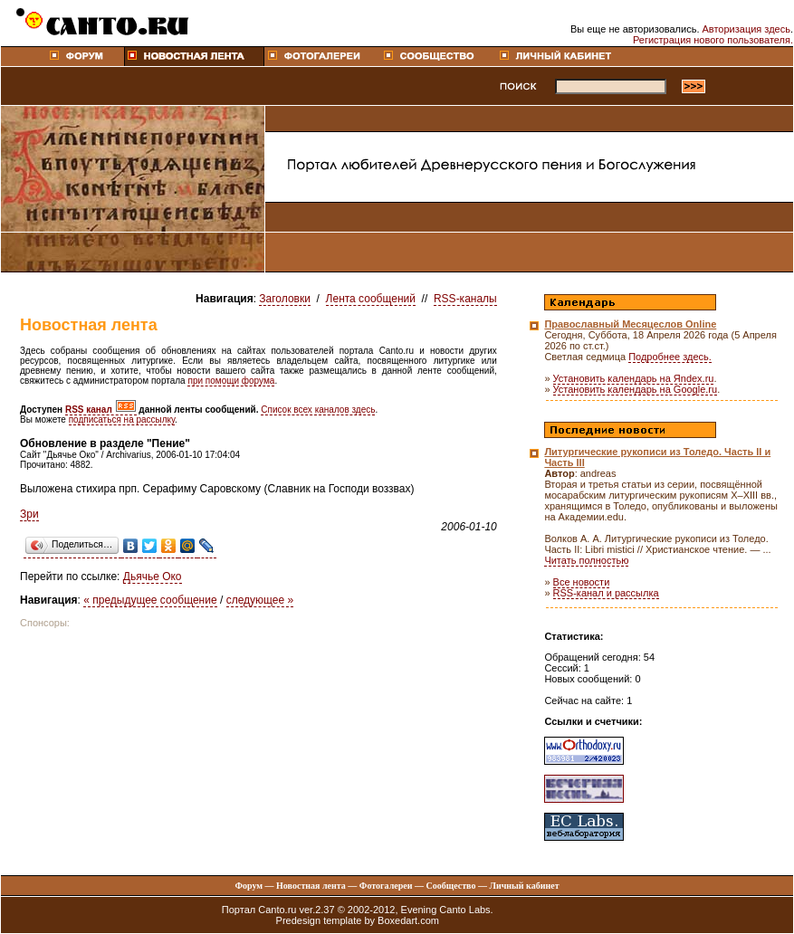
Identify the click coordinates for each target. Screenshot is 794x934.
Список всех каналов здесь (318, 410)
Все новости (581, 582)
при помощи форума (230, 381)
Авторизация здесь (746, 29)
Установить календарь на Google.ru (635, 389)
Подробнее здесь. (670, 356)
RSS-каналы (465, 298)
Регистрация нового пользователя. (713, 39)
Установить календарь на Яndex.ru (633, 378)
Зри (29, 514)
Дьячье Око (152, 576)
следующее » (260, 600)
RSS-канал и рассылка (606, 592)
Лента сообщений (371, 298)
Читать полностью (586, 560)
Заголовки (285, 298)
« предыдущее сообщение (149, 600)
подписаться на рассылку (122, 419)
